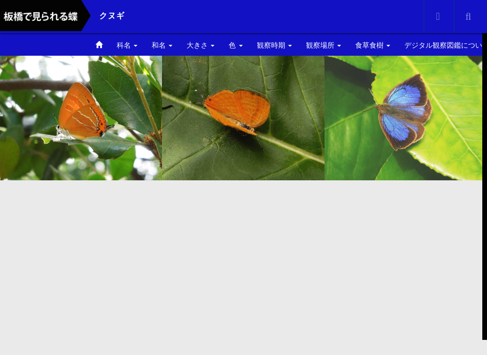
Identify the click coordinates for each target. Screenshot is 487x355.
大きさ (200, 45)
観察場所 (323, 45)
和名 (162, 45)
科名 (127, 45)
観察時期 (274, 45)
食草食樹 (372, 45)
